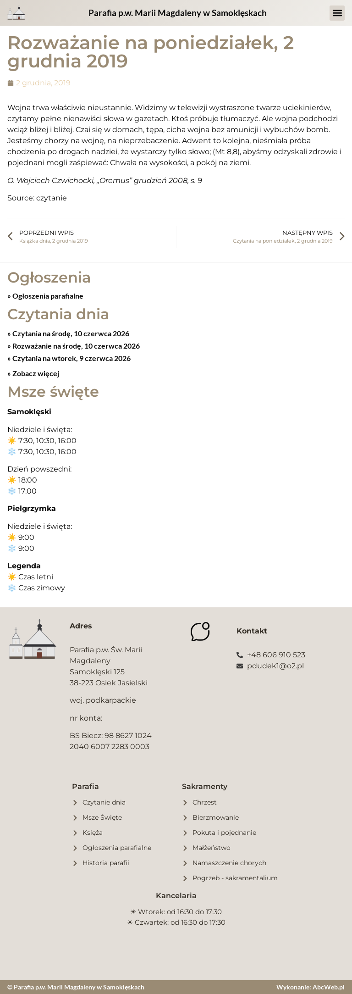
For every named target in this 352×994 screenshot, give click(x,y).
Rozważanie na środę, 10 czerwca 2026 (75, 345)
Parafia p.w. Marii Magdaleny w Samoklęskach (177, 12)
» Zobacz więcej (33, 373)
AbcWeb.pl (329, 987)
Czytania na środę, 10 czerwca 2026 (70, 333)
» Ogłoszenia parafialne (45, 295)
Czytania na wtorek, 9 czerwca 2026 (71, 358)
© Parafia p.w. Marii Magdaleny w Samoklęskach (75, 987)
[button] (337, 13)
